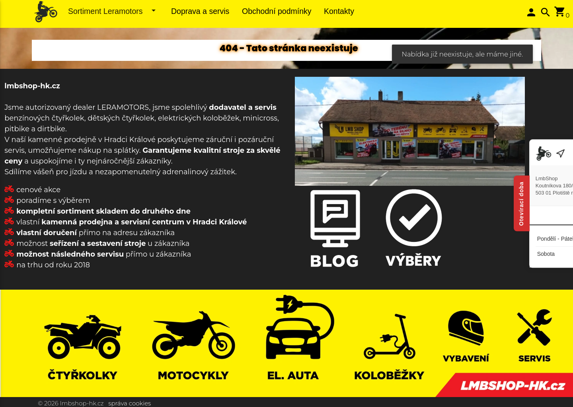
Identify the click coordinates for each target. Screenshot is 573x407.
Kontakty (339, 11)
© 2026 (48, 403)
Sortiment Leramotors (113, 11)
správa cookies (129, 403)
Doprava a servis (200, 11)
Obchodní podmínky (277, 11)
